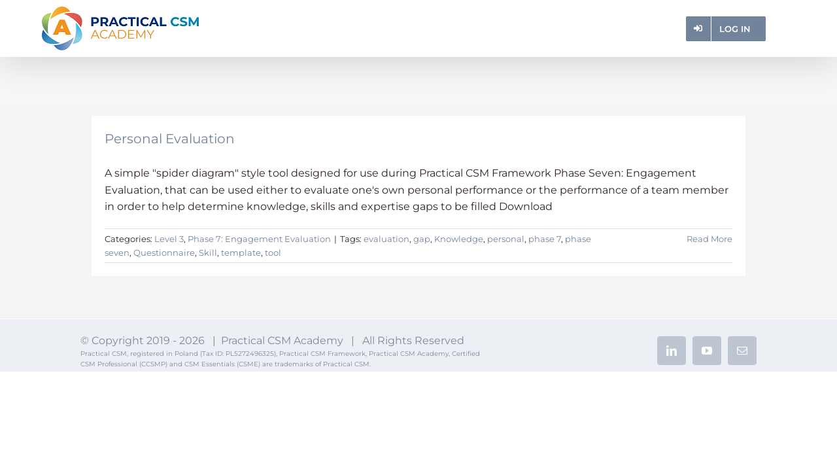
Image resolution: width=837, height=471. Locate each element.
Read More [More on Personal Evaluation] (709, 239)
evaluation (386, 239)
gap (421, 239)
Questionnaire (164, 252)
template (241, 252)
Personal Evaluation (170, 139)
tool (273, 252)
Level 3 (169, 239)
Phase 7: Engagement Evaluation (259, 239)
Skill (208, 252)
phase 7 (544, 239)
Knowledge (458, 239)
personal (505, 239)
